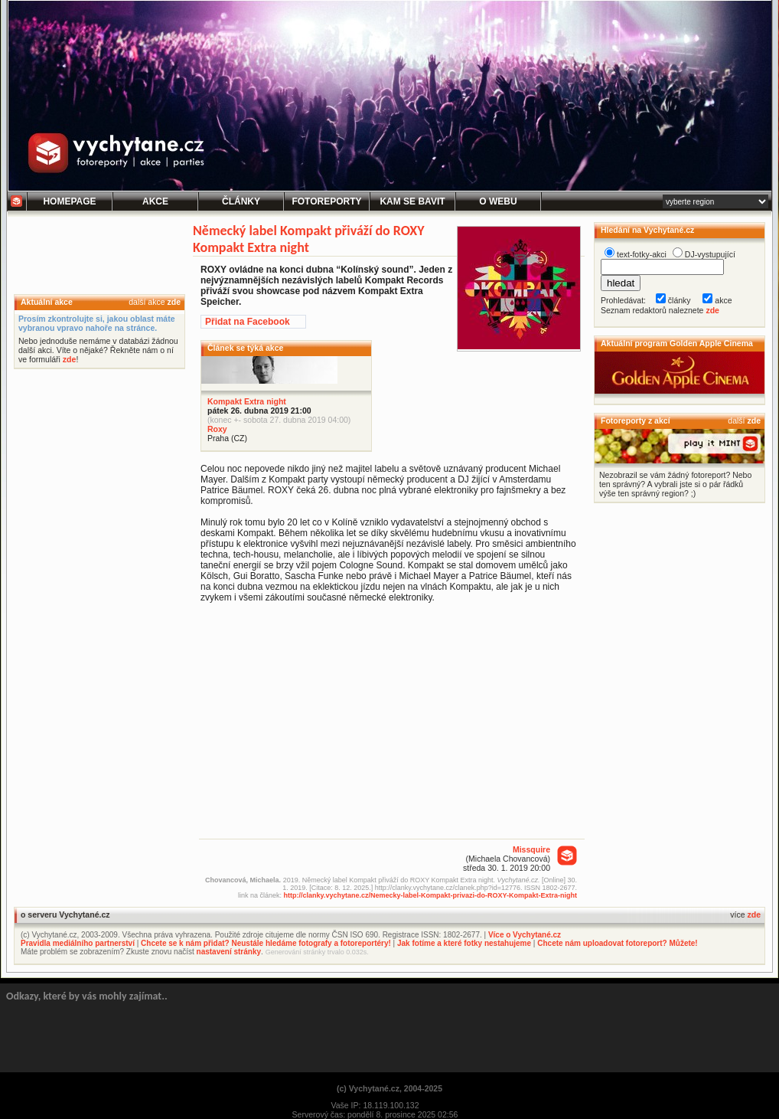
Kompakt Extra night (246, 401)
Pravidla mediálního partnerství (78, 943)
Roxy (217, 429)
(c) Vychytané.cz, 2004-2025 (389, 1088)
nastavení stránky (229, 951)
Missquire (531, 849)
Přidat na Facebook (247, 321)
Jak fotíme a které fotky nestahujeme (464, 943)
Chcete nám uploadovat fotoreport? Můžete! (617, 943)
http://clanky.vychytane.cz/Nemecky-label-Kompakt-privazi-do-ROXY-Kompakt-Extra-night (430, 895)
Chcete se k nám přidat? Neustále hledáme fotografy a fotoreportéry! (266, 943)
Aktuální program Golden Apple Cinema (677, 343)
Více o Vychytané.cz (524, 935)
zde (174, 301)
